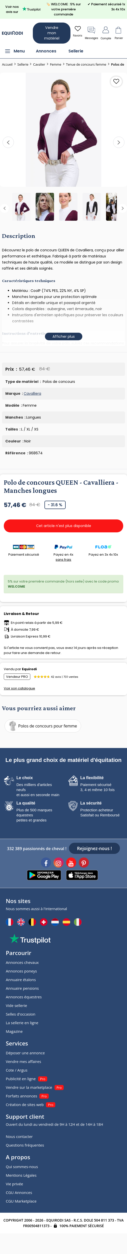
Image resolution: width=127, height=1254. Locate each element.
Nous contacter (19, 1136)
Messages (91, 32)
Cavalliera (32, 393)
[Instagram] (59, 863)
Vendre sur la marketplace (29, 1087)
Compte (106, 32)
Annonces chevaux (22, 962)
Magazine (14, 1031)
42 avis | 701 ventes (64, 677)
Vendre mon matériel (51, 33)
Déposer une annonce (25, 1052)
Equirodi (29, 669)
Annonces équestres (24, 996)
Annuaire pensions (22, 988)
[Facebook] (46, 863)
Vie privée (14, 1183)
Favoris (77, 31)
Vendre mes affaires (23, 1061)
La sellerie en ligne (22, 1022)
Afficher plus (64, 336)
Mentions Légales (21, 1175)
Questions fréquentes (25, 1145)
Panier (119, 32)
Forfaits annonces (21, 1095)
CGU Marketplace (21, 1201)
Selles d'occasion (20, 1014)
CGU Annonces (19, 1192)
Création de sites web (25, 1104)
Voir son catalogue (19, 688)
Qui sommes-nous (22, 1166)
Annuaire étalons (21, 979)
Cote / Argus (17, 1070)
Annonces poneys (21, 971)
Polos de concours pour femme (42, 726)
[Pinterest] (84, 863)
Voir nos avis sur (22, 9)
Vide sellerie (16, 1005)
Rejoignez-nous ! (94, 848)
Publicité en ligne (21, 1078)
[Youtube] (71, 863)
